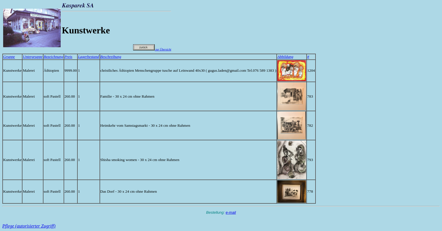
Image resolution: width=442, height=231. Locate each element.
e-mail (231, 212)
